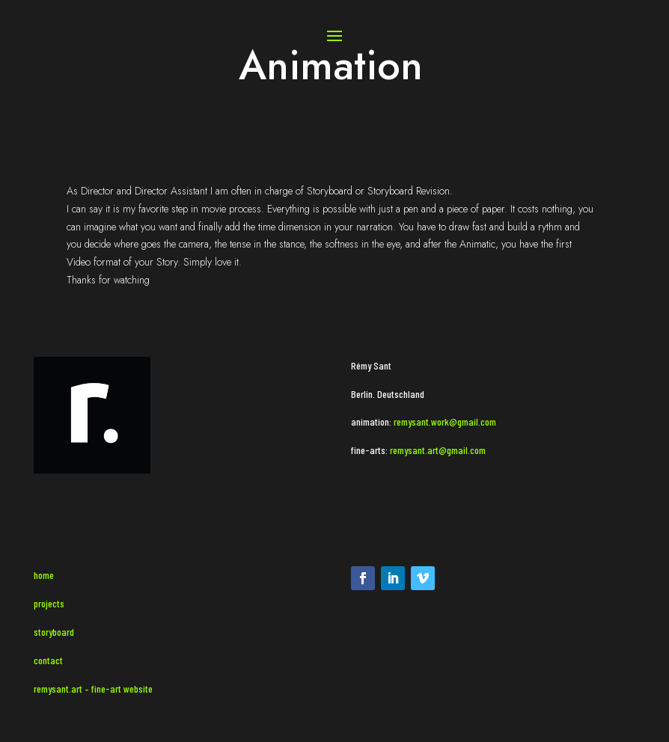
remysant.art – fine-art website (93, 688)
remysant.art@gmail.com (437, 450)
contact (48, 660)
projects (49, 603)
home (44, 574)
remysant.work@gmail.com (445, 421)
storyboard (54, 631)
